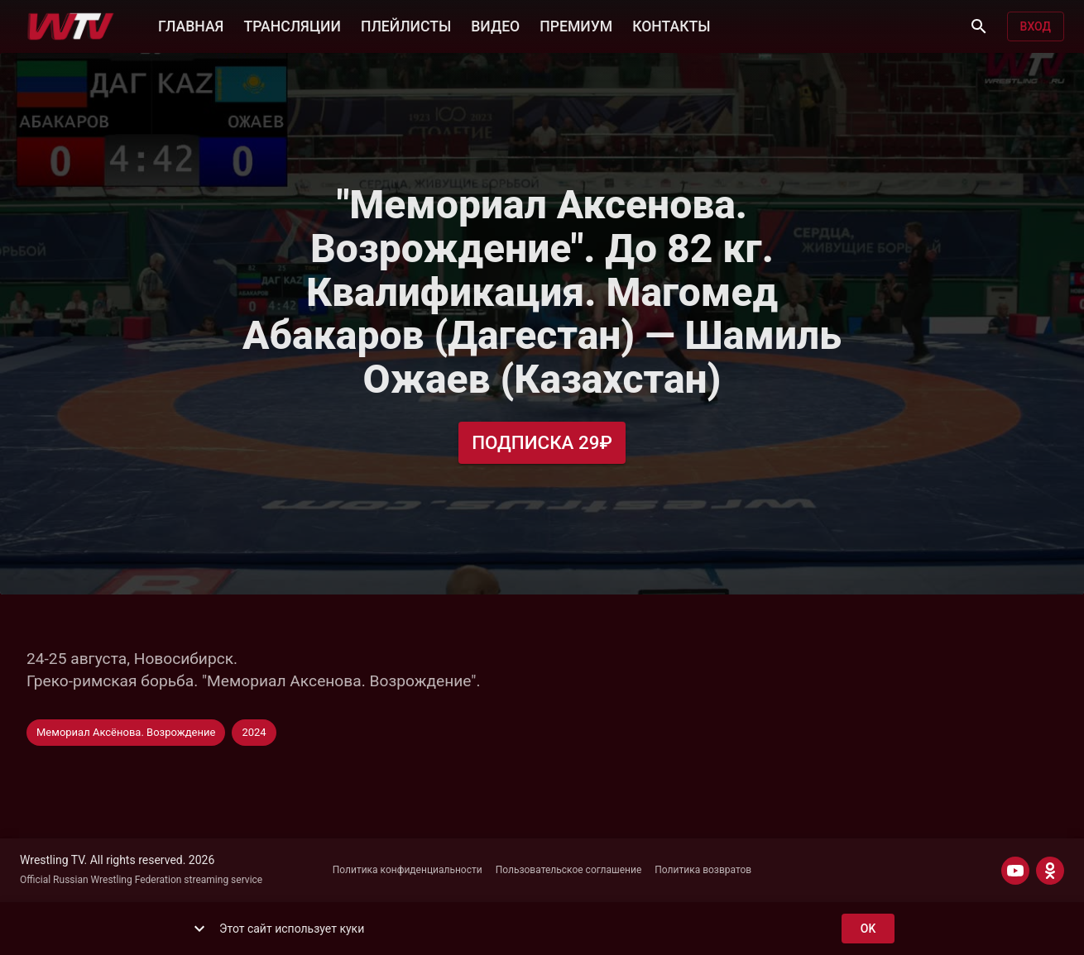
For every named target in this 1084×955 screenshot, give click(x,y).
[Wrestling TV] (71, 26)
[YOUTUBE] (1015, 871)
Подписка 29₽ (542, 443)
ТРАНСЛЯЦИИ (291, 25)
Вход (1035, 26)
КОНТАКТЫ (671, 25)
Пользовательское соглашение (569, 870)
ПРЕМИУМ (576, 25)
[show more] (199, 928)
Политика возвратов (703, 870)
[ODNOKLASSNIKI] (1050, 871)
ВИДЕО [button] (495, 25)
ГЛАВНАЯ (190, 25)
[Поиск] (979, 26)
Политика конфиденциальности (407, 870)
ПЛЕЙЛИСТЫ (406, 25)
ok (868, 929)
